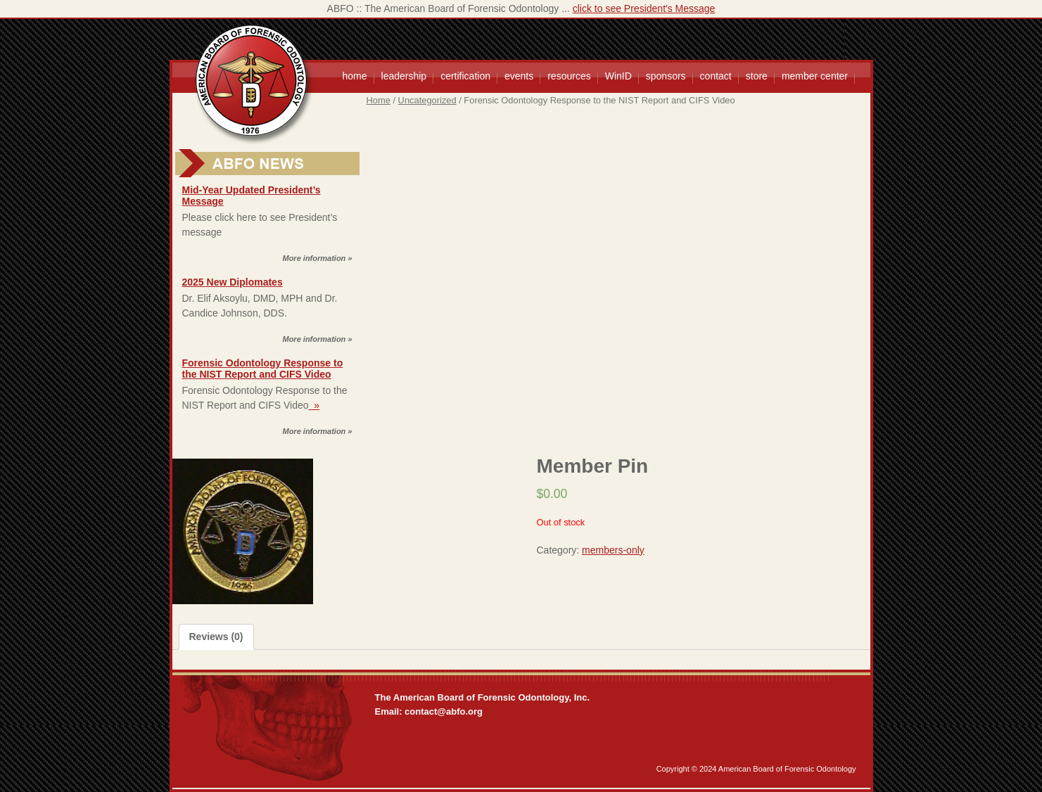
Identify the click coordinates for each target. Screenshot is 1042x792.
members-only (613, 550)
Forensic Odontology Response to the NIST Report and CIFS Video (262, 368)
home (355, 76)
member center (815, 76)
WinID (618, 76)
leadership (404, 76)
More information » (317, 258)
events (518, 76)
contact (716, 76)
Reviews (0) (216, 636)
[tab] (216, 637)
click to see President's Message (644, 8)
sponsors (666, 76)
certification (465, 76)
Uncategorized (427, 100)
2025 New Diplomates (232, 282)
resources (568, 76)
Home (378, 100)
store (757, 76)
